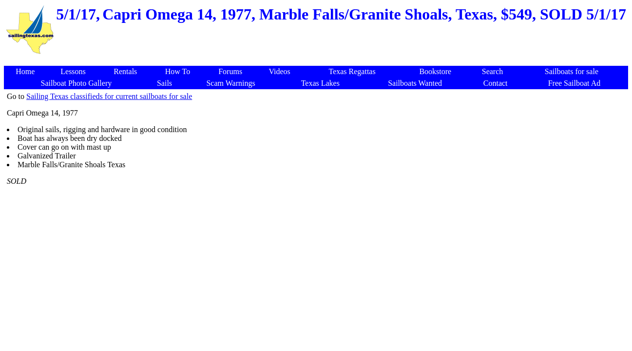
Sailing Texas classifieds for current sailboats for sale (109, 96)
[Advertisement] (318, 60)
